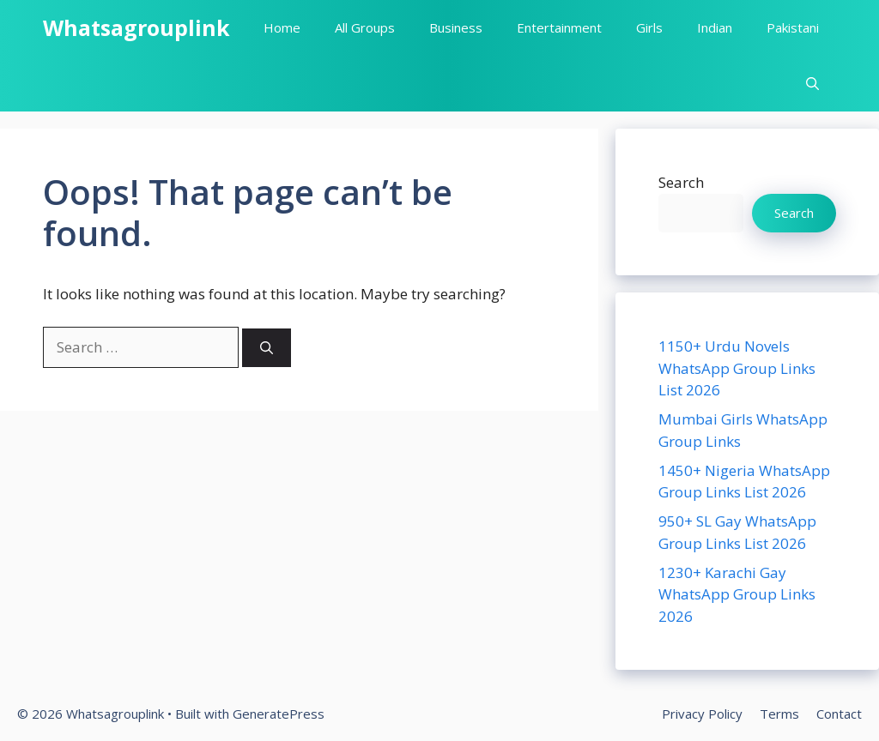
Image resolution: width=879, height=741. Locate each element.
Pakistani (793, 27)
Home (282, 27)
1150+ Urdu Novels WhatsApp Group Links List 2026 (736, 368)
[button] (812, 83)
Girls (649, 27)
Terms (779, 713)
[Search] (266, 347)
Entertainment (559, 27)
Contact (839, 713)
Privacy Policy (702, 713)
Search (681, 182)
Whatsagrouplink (136, 27)
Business (455, 27)
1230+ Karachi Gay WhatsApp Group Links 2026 (736, 594)
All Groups (365, 27)
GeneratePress (278, 713)
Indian (714, 27)
